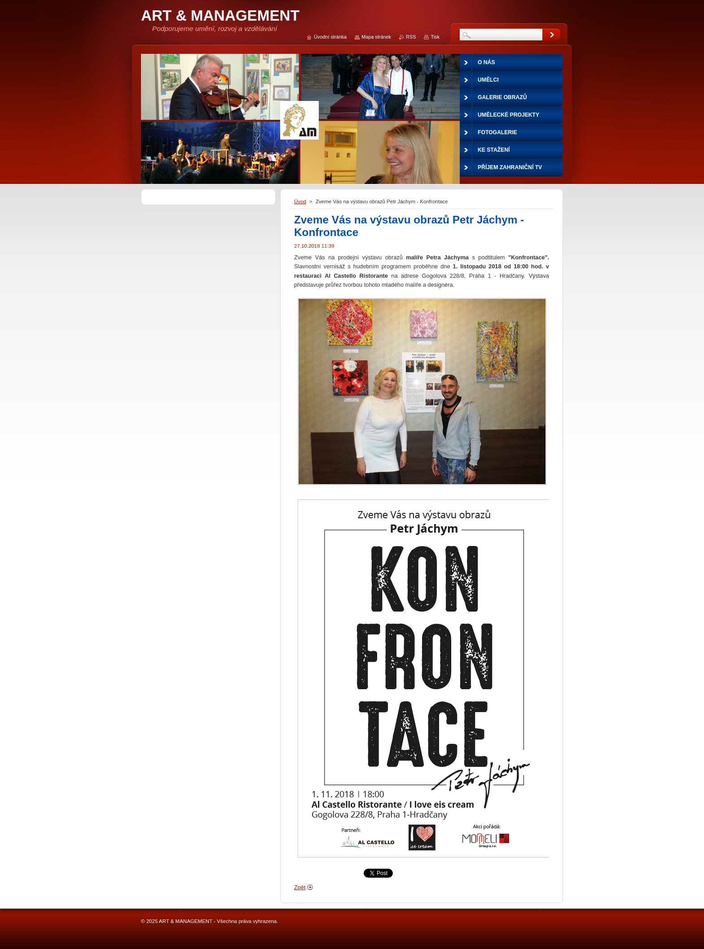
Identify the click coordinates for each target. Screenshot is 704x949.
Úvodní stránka (330, 36)
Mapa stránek (376, 36)
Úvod (300, 201)
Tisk (435, 36)
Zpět (300, 887)
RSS (411, 36)
